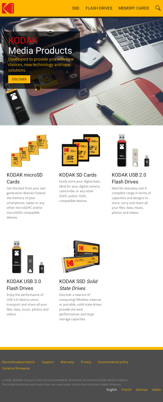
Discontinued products (18, 362)
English (112, 390)
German (142, 390)
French (126, 390)
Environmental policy (113, 362)
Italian (156, 390)
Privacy (86, 362)
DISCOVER (19, 79)
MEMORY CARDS (133, 8)
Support (48, 362)
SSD (75, 8)
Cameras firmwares (16, 368)
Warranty (67, 362)
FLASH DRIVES (99, 8)
